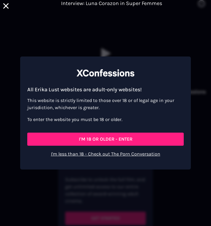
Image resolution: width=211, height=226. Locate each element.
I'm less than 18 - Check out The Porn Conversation (105, 154)
